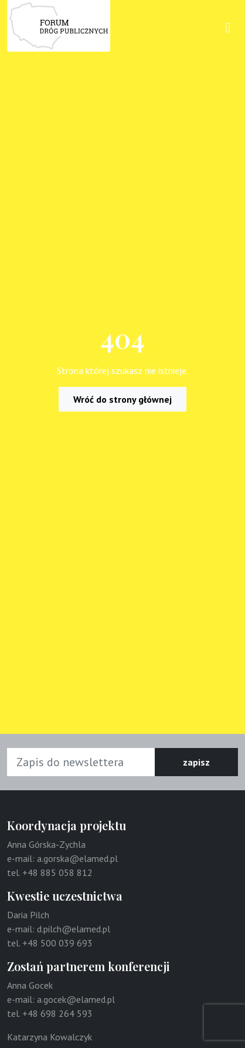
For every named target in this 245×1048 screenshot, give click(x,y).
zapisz (196, 762)
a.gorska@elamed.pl (77, 858)
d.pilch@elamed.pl (73, 929)
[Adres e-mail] (81, 762)
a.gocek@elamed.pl (76, 999)
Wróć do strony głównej (122, 399)
